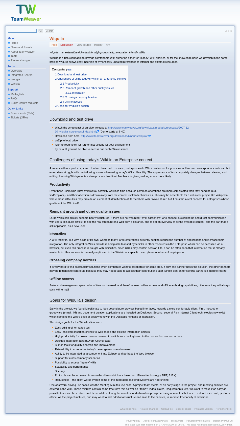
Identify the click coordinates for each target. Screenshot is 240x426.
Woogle (15, 79)
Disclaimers (177, 420)
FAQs (14, 98)
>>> (108, 44)
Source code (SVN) (22, 113)
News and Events (21, 47)
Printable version (203, 408)
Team (14, 55)
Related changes (149, 408)
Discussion (66, 44)
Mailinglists (17, 94)
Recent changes (21, 60)
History (98, 44)
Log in (228, 30)
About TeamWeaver (23, 51)
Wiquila (15, 83)
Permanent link (224, 408)
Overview (16, 70)
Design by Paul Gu (223, 420)
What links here (128, 408)
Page (54, 44)
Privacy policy (133, 420)
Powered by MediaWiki (198, 420)
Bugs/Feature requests (24, 102)
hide (69, 69)
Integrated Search (21, 74)
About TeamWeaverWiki (156, 420)
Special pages (183, 408)
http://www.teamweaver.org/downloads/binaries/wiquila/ (114, 136)
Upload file (167, 408)
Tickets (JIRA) (19, 117)
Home (14, 42)
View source (83, 44)
